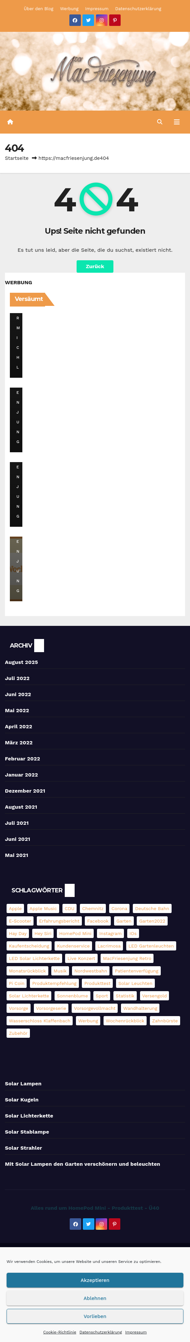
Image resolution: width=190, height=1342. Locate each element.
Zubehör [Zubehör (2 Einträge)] (18, 1033)
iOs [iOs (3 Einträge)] (133, 933)
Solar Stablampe (27, 1132)
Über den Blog (39, 8)
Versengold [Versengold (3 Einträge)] (154, 995)
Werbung (69, 8)
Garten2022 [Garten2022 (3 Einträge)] (152, 921)
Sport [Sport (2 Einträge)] (102, 995)
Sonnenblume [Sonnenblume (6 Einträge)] (72, 995)
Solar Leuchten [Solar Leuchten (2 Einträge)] (135, 983)
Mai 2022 (17, 710)
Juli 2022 (17, 678)
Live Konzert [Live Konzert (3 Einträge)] (81, 958)
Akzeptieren (95, 1280)
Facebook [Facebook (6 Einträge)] (97, 921)
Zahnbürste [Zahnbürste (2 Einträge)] (165, 1020)
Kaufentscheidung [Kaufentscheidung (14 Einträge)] (29, 945)
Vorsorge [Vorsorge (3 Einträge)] (18, 1008)
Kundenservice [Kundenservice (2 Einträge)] (73, 945)
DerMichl (18, 328)
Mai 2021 (16, 855)
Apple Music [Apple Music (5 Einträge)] (43, 908)
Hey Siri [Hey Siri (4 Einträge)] (43, 933)
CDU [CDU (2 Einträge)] (70, 908)
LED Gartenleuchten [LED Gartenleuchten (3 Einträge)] (151, 945)
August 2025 (21, 662)
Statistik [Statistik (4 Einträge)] (125, 995)
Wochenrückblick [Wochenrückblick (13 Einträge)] (125, 1020)
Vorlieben (94, 1316)
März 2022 (19, 742)
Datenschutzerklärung (101, 1332)
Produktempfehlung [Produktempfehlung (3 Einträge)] (54, 983)
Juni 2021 (17, 839)
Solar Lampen (23, 1083)
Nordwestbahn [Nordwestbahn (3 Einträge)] (90, 970)
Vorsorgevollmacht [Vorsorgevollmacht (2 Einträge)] (95, 1008)
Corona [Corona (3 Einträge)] (119, 908)
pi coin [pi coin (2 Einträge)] (16, 983)
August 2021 (21, 807)
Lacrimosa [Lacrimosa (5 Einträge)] (109, 945)
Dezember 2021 (25, 791)
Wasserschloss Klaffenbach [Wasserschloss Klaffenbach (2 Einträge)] (39, 1020)
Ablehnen (94, 1298)
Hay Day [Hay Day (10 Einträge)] (18, 933)
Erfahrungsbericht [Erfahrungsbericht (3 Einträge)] (59, 921)
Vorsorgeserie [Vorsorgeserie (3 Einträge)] (51, 1008)
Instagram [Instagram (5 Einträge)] (110, 933)
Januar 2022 (21, 775)
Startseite (17, 158)
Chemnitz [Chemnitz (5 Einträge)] (93, 908)
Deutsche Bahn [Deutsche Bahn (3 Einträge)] (152, 908)
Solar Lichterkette (29, 1116)
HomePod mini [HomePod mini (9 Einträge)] (75, 933)
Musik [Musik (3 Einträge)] (60, 970)
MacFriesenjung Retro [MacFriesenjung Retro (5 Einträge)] (127, 958)
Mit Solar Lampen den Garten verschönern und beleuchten (82, 1164)
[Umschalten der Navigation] (176, 122)
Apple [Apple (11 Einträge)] (15, 908)
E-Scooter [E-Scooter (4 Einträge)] (20, 921)
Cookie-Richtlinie (59, 1332)
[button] (159, 122)
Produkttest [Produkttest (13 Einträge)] (97, 983)
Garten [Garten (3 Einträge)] (123, 921)
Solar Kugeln (21, 1100)
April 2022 (18, 726)
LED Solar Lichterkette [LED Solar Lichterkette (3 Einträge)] (34, 958)
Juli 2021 (17, 823)
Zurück (95, 266)
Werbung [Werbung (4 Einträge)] (88, 1020)
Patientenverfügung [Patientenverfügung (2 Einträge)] (136, 970)
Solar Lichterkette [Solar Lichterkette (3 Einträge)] (29, 995)
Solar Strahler (23, 1148)
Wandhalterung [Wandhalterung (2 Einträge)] (140, 1008)
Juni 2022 (18, 694)
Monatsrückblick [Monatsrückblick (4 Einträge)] (27, 970)
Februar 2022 (22, 759)
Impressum (136, 1332)
